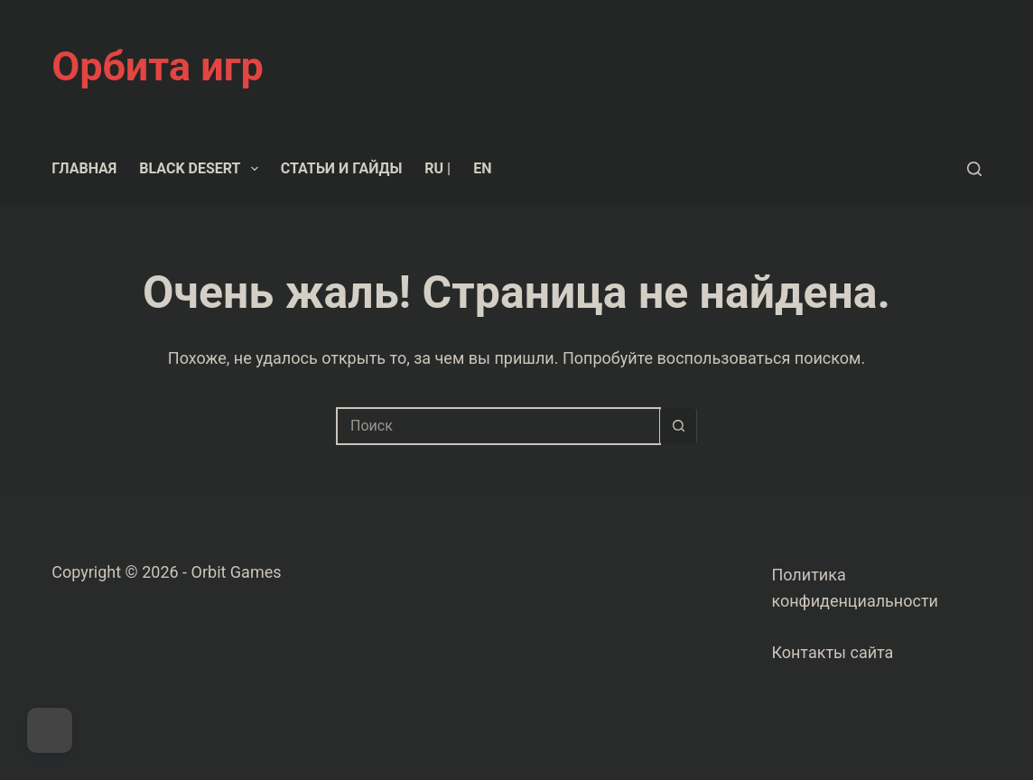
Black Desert (202, 169)
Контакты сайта (832, 652)
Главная (83, 168)
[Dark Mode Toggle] (49, 730)
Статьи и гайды (342, 168)
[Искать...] (498, 426)
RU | (437, 168)
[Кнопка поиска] (678, 426)
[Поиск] (974, 169)
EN (482, 168)
